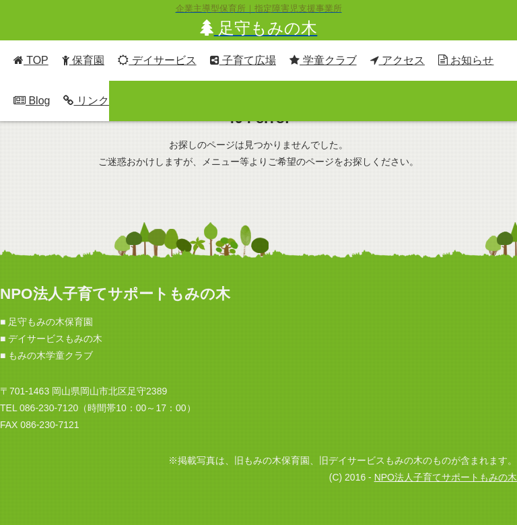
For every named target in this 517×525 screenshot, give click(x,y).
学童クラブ (322, 60)
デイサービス (157, 60)
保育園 (83, 60)
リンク (85, 100)
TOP (30, 60)
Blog (31, 100)
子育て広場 (243, 60)
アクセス (397, 60)
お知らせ (465, 60)
